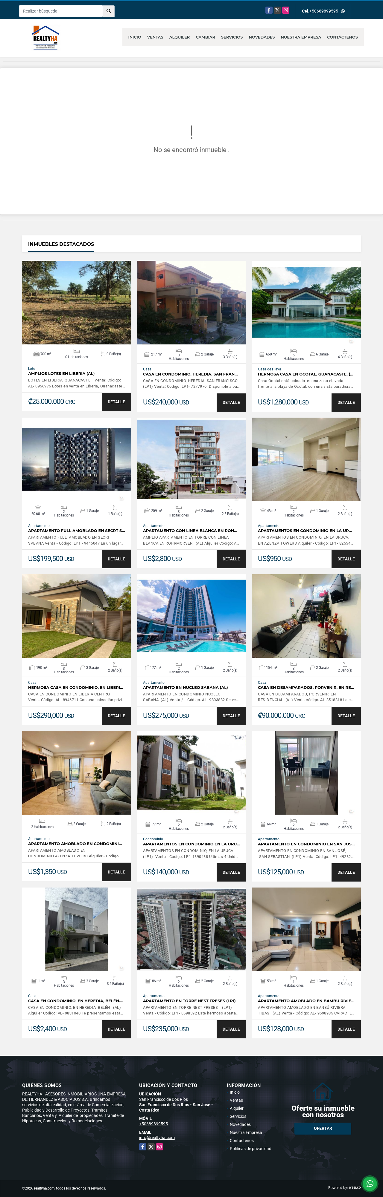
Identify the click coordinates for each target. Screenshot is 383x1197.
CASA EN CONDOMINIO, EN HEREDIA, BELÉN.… (75, 1001)
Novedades (262, 37)
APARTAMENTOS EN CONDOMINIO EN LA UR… (305, 530)
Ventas (155, 37)
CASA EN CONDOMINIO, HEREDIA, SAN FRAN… (190, 374)
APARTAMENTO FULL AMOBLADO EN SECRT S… (76, 530)
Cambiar (205, 37)
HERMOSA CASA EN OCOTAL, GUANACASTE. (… (305, 374)
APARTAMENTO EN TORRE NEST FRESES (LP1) (189, 1001)
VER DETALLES (76, 303)
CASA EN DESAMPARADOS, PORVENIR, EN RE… (306, 687)
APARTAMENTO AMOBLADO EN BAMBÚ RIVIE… (306, 1001)
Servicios (232, 37)
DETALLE (116, 401)
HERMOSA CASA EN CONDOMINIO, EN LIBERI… (75, 687)
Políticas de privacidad (250, 1148)
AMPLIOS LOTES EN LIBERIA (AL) (61, 373)
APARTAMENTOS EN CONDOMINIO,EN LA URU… (191, 844)
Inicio (134, 37)
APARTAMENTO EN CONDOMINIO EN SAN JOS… (306, 844)
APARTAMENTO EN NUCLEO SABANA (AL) (185, 687)
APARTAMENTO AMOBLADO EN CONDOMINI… (75, 844)
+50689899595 (323, 11)
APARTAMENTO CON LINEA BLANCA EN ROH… (190, 530)
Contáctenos (342, 37)
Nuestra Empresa (301, 37)
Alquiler (179, 37)
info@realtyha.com (157, 1137)
